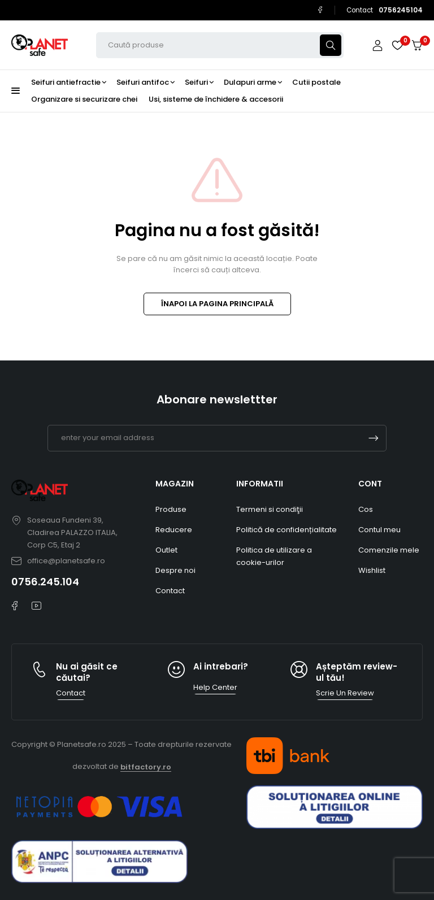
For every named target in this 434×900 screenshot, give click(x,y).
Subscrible (373, 438)
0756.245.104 (45, 582)
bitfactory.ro (145, 767)
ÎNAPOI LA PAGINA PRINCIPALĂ (217, 303)
